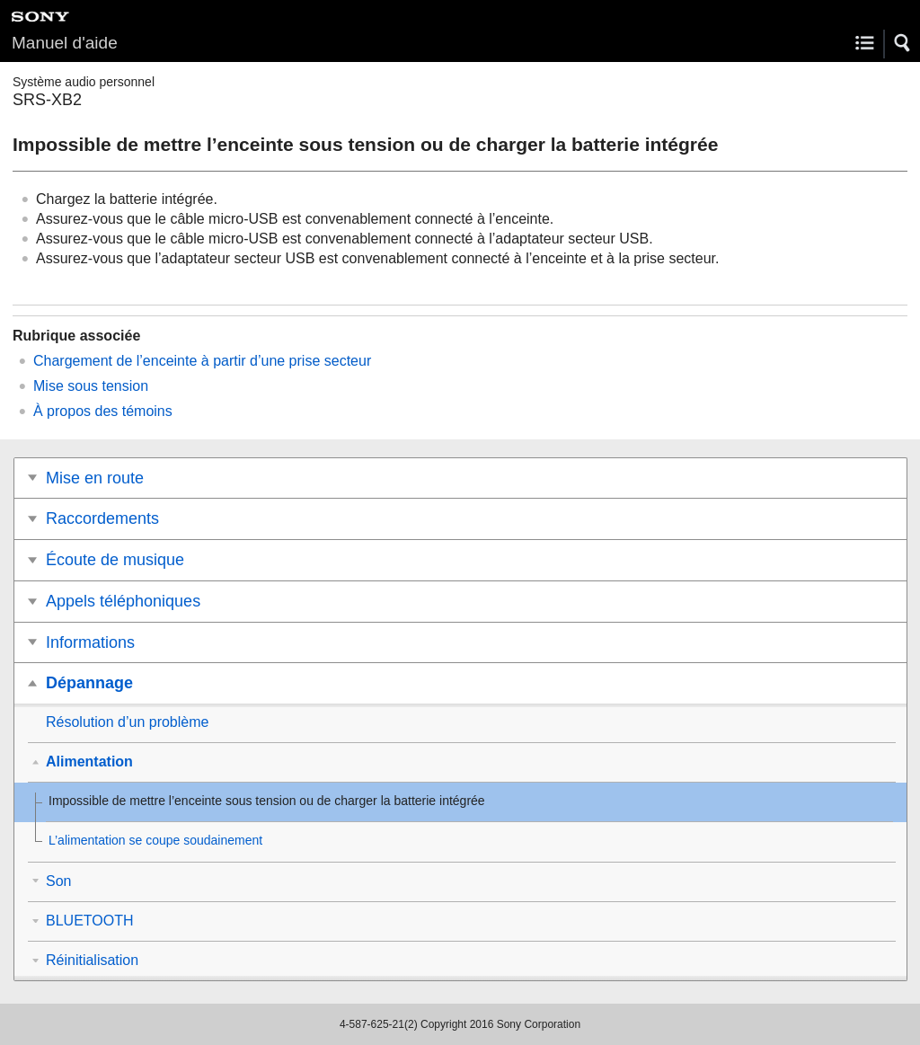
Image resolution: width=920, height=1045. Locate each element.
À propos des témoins (102, 411)
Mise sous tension (90, 386)
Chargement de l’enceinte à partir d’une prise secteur (202, 360)
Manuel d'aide (65, 42)
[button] (903, 43)
